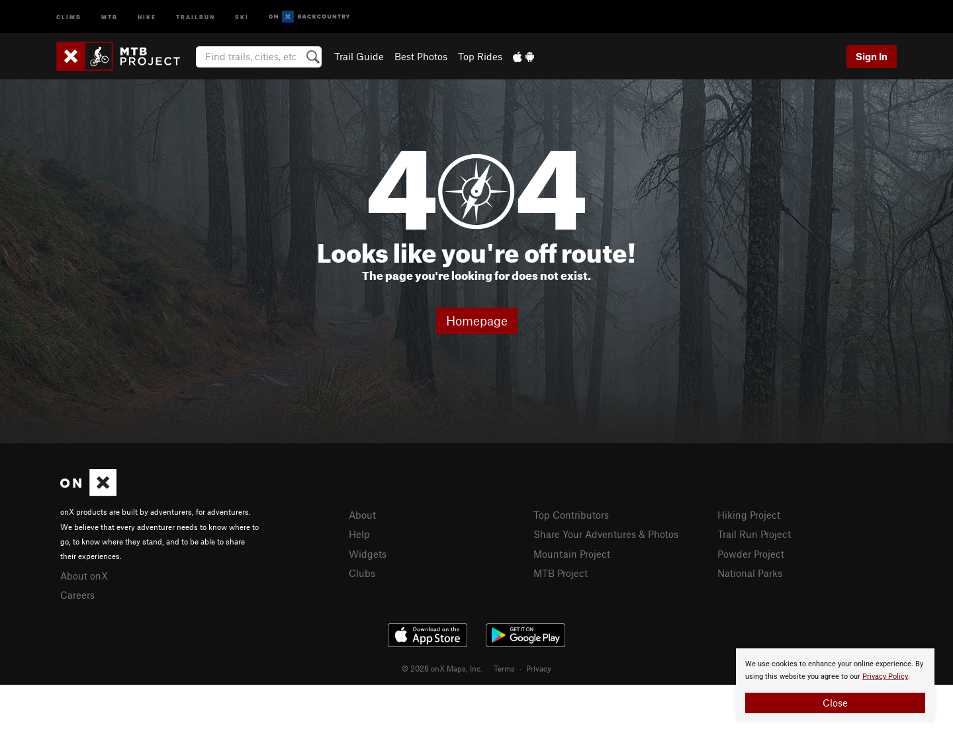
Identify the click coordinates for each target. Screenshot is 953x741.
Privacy (538, 668)
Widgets (367, 554)
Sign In (871, 56)
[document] (835, 685)
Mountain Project (571, 554)
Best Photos (420, 56)
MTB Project (560, 573)
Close (835, 703)
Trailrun (195, 16)
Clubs (362, 573)
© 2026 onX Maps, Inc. (442, 668)
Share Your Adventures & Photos (605, 534)
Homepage (477, 320)
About (362, 515)
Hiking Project (748, 515)
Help (359, 534)
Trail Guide (359, 56)
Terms (504, 668)
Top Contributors (571, 515)
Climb (68, 16)
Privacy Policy (885, 676)
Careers (77, 595)
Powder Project (750, 554)
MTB (109, 16)
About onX (84, 576)
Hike (147, 16)
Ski (242, 16)
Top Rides (480, 56)
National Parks (749, 573)
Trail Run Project (754, 534)
